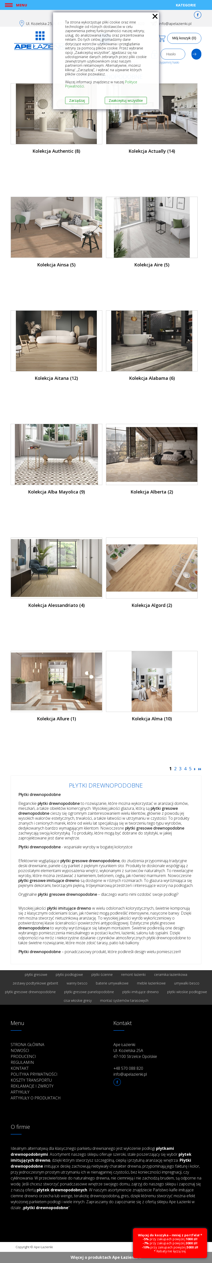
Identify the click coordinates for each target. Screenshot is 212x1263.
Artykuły (20, 1092)
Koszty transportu (31, 1080)
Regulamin (22, 1062)
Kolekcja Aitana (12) (56, 378)
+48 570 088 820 (128, 1068)
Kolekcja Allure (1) (56, 719)
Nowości (20, 1050)
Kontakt (20, 1068)
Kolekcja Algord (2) (152, 605)
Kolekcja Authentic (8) (56, 151)
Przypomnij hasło (168, 62)
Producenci (23, 1056)
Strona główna (27, 1044)
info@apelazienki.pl (175, 23)
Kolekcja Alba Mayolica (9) (56, 492)
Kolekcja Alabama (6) (152, 378)
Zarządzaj (77, 100)
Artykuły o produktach (36, 1098)
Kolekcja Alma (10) (152, 719)
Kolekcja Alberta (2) (152, 492)
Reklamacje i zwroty (32, 1086)
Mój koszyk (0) (184, 38)
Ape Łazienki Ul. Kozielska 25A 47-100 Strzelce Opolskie (135, 1050)
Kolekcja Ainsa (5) (56, 265)
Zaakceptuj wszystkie (126, 100)
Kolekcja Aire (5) (151, 265)
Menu (21, 4)
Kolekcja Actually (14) (152, 151)
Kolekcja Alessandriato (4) (56, 605)
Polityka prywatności (34, 1074)
